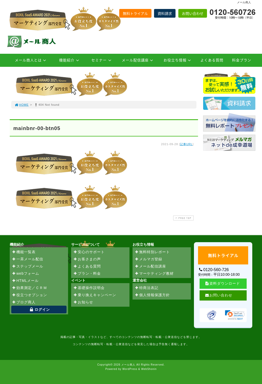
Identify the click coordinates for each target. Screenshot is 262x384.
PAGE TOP (182, 218)
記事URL (186, 144)
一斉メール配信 (27, 259)
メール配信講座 (138, 59)
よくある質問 (211, 59)
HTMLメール (25, 281)
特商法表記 (146, 288)
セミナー (102, 59)
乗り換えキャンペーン (94, 295)
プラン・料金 (87, 273)
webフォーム (25, 273)
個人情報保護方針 (152, 295)
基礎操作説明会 (89, 288)
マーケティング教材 (154, 273)
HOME (21, 104)
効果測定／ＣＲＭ (29, 288)
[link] (235, 315)
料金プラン (241, 59)
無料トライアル (135, 13)
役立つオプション (29, 295)
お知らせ (83, 302)
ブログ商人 (24, 302)
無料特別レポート (152, 252)
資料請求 (165, 13)
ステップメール (27, 266)
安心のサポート (89, 252)
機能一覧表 (24, 252)
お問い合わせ (192, 13)
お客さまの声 (87, 259)
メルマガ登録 (148, 259)
